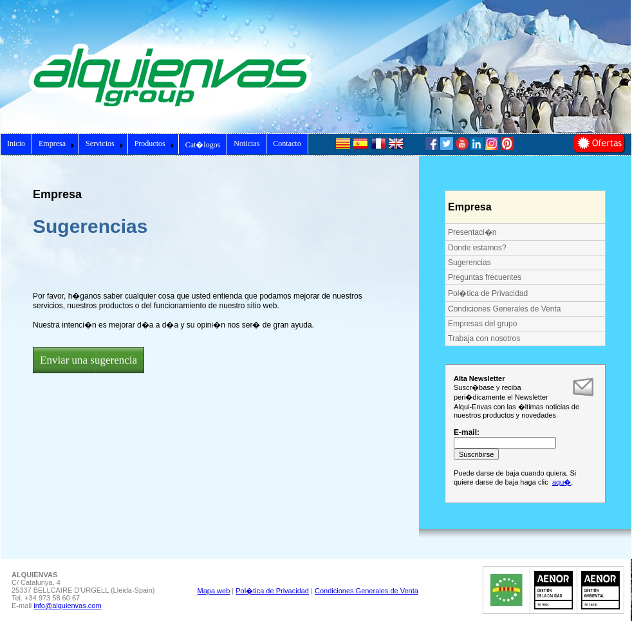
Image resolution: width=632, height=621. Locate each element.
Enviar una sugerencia (88, 360)
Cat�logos (203, 144)
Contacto (287, 143)
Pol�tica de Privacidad (488, 293)
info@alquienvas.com (67, 605)
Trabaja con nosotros (484, 338)
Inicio (16, 143)
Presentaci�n (472, 232)
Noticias (246, 143)
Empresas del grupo (482, 323)
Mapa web (214, 591)
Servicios (105, 143)
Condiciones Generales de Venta (504, 308)
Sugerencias (469, 262)
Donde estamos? (477, 247)
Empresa (57, 143)
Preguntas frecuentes (484, 277)
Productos (154, 143)
